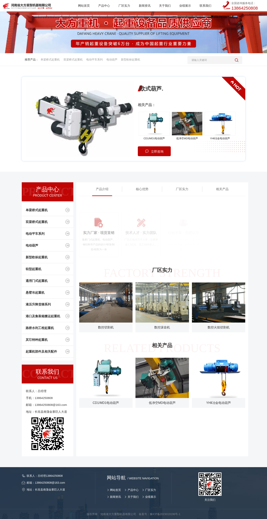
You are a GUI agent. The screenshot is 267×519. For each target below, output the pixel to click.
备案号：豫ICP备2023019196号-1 (159, 514)
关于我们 (133, 496)
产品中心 (133, 489)
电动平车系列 (94, 59)
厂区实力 (182, 189)
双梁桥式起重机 (73, 59)
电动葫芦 (111, 59)
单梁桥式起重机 (50, 59)
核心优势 (142, 189)
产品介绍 (102, 189)
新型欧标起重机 (130, 59)
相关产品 (222, 189)
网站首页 (115, 489)
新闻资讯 (115, 496)
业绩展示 (150, 496)
